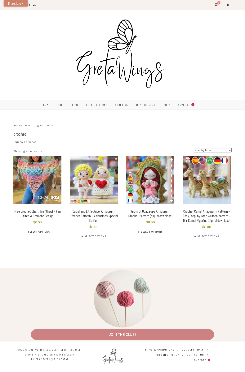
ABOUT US (121, 104)
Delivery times (193, 349)
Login (167, 104)
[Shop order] (213, 150)
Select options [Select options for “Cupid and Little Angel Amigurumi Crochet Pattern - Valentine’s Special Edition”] (95, 236)
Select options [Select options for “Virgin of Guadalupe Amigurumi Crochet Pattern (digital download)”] (152, 231)
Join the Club (145, 104)
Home (16, 125)
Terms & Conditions (159, 349)
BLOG (75, 104)
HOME (46, 104)
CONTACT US (195, 355)
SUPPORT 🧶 (186, 104)
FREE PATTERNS (97, 104)
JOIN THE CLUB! (122, 334)
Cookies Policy (167, 355)
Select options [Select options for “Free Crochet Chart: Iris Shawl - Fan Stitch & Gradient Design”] (39, 231)
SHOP (61, 104)
